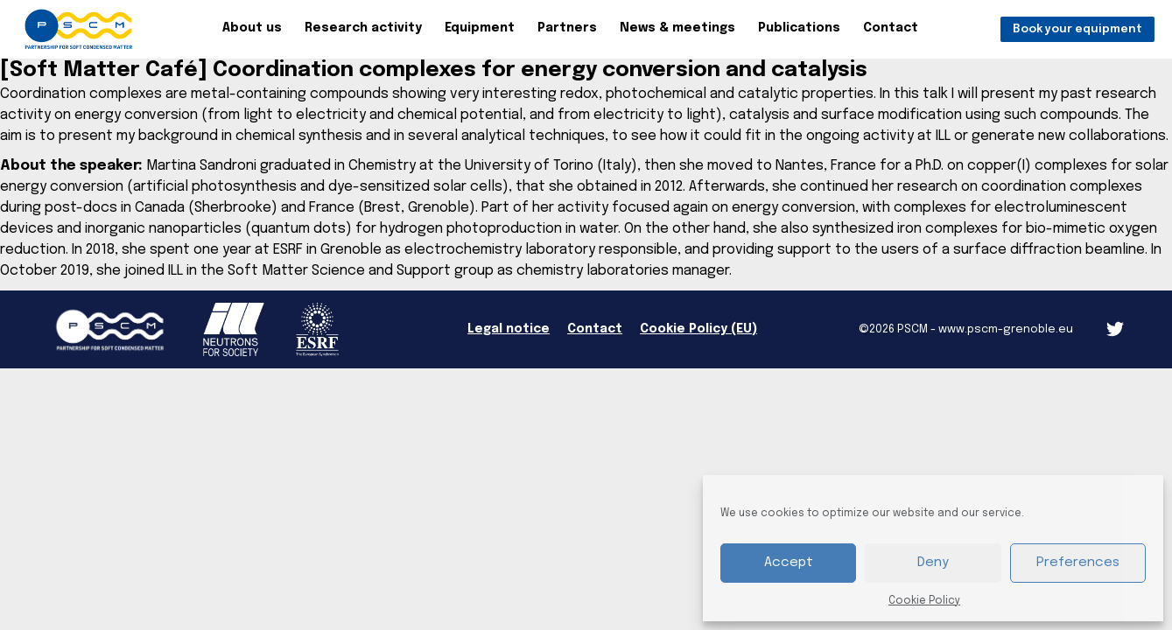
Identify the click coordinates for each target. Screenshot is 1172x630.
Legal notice (508, 329)
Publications (799, 28)
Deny (933, 563)
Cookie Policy (924, 601)
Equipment (480, 28)
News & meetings (677, 28)
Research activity (363, 28)
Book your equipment (1077, 29)
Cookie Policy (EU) (698, 329)
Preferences (1077, 563)
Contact (890, 28)
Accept (788, 563)
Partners (567, 28)
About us (252, 28)
